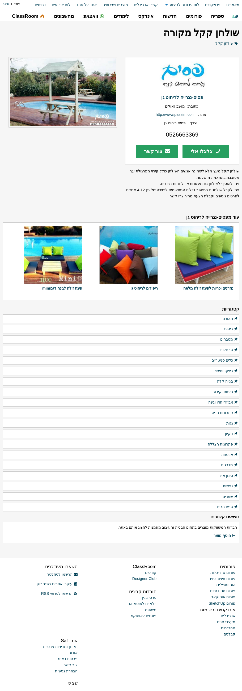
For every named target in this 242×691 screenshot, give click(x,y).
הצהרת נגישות (66, 671)
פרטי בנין (149, 597)
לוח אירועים (61, 5)
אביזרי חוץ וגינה (223, 402)
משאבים (149, 610)
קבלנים (229, 634)
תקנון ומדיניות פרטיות (60, 647)
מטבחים (229, 339)
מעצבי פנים (226, 622)
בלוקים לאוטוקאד (142, 603)
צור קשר (157, 151)
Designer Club (144, 578)
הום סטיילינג (225, 585)
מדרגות (229, 465)
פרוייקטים (212, 5)
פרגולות (229, 350)
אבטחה (229, 455)
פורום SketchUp (222, 603)
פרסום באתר (67, 659)
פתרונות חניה (225, 413)
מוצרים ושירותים (115, 5)
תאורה (230, 319)
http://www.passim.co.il (175, 114)
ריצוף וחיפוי (226, 371)
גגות (232, 423)
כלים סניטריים (224, 360)
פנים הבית (227, 507)
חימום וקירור (225, 392)
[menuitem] (229, 5)
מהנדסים (228, 628)
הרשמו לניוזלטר (62, 574)
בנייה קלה (227, 381)
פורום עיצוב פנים (222, 578)
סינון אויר (228, 476)
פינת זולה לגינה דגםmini (62, 288)
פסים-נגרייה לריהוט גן (182, 97)
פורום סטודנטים (222, 591)
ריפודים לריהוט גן (144, 288)
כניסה (6, 3)
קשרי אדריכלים (146, 5)
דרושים (40, 5)
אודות (73, 653)
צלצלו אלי (205, 151)
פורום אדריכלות (222, 572)
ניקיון (231, 434)
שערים (230, 497)
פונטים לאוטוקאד (142, 616)
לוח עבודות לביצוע (184, 5)
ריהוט (231, 329)
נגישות (230, 486)
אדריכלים (228, 616)
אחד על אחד (86, 5)
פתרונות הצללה (223, 444)
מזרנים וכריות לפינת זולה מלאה (208, 288)
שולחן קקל (224, 43)
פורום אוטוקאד (223, 597)
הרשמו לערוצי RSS (59, 593)
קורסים (150, 572)
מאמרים (232, 5)
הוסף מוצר (225, 536)
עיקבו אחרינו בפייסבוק (57, 584)
